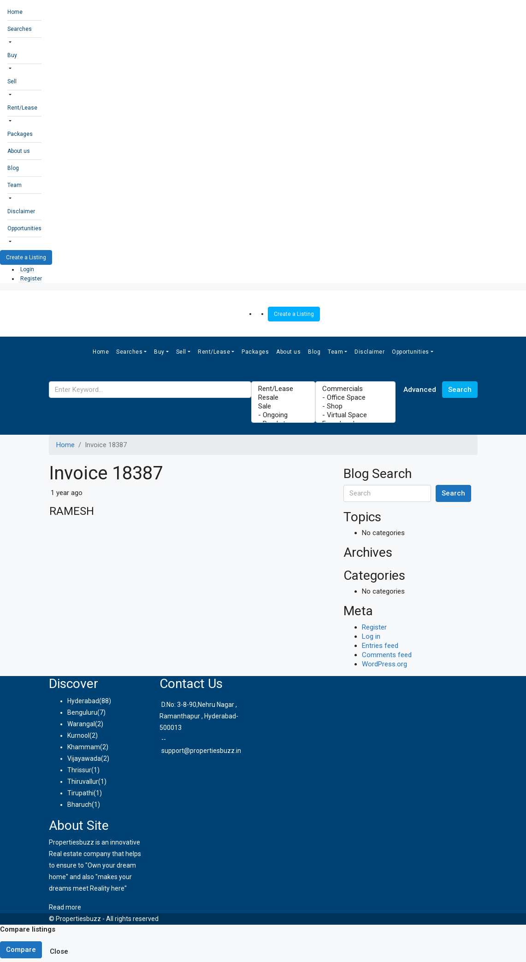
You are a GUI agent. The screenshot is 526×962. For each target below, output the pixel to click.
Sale (283, 406)
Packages (20, 134)
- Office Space (355, 397)
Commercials (355, 389)
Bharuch (79, 804)
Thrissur (79, 770)
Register (31, 278)
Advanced (419, 389)
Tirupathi (80, 793)
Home (15, 12)
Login (27, 269)
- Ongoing (283, 415)
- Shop (355, 406)
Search (460, 389)
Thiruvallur (82, 781)
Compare (21, 949)
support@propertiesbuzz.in (201, 750)
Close (59, 951)
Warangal (81, 724)
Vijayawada (84, 758)
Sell (12, 81)
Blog (13, 168)
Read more (65, 907)
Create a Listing (26, 257)
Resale (283, 397)
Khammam (83, 747)
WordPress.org (384, 664)
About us (18, 151)
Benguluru (82, 712)
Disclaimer (21, 211)
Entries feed (380, 645)
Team (14, 185)
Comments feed (387, 655)
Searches (19, 29)
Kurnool (78, 735)
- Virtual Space (355, 415)
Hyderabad (83, 701)
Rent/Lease (22, 108)
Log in (371, 636)
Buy (12, 55)
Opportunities (24, 228)
